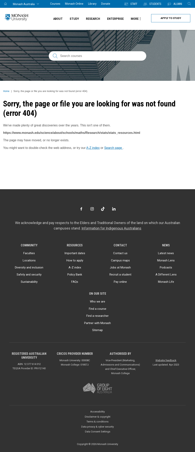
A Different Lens (166, 274)
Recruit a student (120, 274)
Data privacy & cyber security (97, 426)
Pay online (120, 282)
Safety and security (29, 274)
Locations (29, 260)
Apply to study (171, 18)
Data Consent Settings (97, 431)
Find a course (97, 309)
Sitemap (97, 330)
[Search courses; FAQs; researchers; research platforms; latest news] (97, 56)
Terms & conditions (97, 421)
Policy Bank (74, 274)
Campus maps (120, 260)
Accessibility (97, 411)
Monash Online (74, 3)
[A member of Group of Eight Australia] (97, 388)
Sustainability (29, 282)
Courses (55, 3)
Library (92, 3)
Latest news (166, 253)
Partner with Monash (97, 323)
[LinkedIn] (114, 209)
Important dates (74, 253)
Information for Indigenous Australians (111, 228)
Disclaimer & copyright (97, 416)
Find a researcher (97, 316)
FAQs (74, 282)
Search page (113, 147)
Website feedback (165, 360)
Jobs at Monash (120, 267)
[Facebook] (81, 209)
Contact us (120, 253)
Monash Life (166, 282)
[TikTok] (103, 209)
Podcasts (166, 267)
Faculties (29, 253)
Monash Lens (166, 260)
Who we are (97, 301)
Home (6, 91)
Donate (105, 3)
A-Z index (93, 147)
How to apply (74, 260)
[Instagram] (92, 209)
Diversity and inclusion (29, 267)
